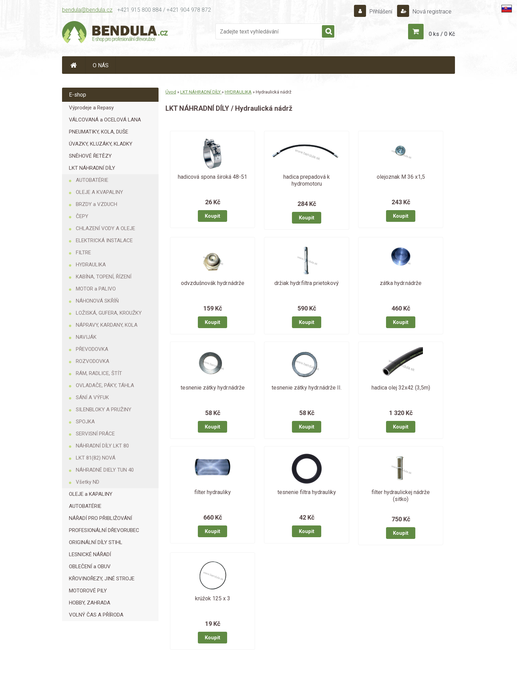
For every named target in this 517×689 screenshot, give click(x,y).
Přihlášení (381, 11)
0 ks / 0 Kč (442, 34)
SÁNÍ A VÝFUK (92, 397)
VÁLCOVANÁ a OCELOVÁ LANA (105, 120)
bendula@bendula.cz (87, 10)
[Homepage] (73, 65)
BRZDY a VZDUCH (96, 204)
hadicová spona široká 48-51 (212, 177)
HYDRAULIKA (91, 265)
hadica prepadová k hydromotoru (306, 180)
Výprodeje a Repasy (91, 108)
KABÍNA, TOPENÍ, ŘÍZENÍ (103, 277)
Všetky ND (87, 482)
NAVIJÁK (86, 337)
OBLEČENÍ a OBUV (90, 566)
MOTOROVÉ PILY (88, 591)
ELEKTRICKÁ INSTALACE (104, 240)
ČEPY (82, 216)
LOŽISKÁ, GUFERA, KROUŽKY (109, 313)
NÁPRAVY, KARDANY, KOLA (107, 325)
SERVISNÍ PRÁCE (95, 434)
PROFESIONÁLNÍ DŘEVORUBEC (104, 530)
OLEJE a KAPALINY (90, 494)
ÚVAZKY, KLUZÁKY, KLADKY (100, 144)
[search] (328, 31)
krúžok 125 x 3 (212, 598)
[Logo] (115, 33)
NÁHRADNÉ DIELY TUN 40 (105, 470)
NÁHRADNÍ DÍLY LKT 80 (102, 446)
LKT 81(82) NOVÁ (95, 458)
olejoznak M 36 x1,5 (401, 177)
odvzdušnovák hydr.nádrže (212, 283)
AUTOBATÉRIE (92, 180)
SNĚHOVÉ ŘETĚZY (90, 156)
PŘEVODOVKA (92, 349)
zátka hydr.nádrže (401, 283)
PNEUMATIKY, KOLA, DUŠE (98, 132)
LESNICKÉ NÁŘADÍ (90, 554)
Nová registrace (431, 11)
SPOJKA (85, 422)
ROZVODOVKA (92, 361)
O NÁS (101, 65)
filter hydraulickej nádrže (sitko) (401, 495)
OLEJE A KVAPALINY (99, 192)
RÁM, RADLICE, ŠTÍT (99, 373)
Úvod (170, 92)
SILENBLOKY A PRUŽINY (103, 409)
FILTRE (83, 252)
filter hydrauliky (212, 492)
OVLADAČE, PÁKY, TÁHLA (105, 385)
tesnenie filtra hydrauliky (306, 492)
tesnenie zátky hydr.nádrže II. (307, 387)
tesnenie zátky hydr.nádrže (213, 387)
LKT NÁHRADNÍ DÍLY (92, 168)
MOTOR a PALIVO (96, 289)
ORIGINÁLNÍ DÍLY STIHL (95, 542)
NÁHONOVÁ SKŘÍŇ (97, 301)
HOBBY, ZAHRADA (89, 603)
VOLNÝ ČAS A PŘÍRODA (96, 615)
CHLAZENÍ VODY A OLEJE (105, 228)
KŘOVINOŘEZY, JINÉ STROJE (101, 578)
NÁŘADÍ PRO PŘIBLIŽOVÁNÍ (100, 518)
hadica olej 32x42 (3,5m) (401, 387)
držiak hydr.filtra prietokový (306, 283)
